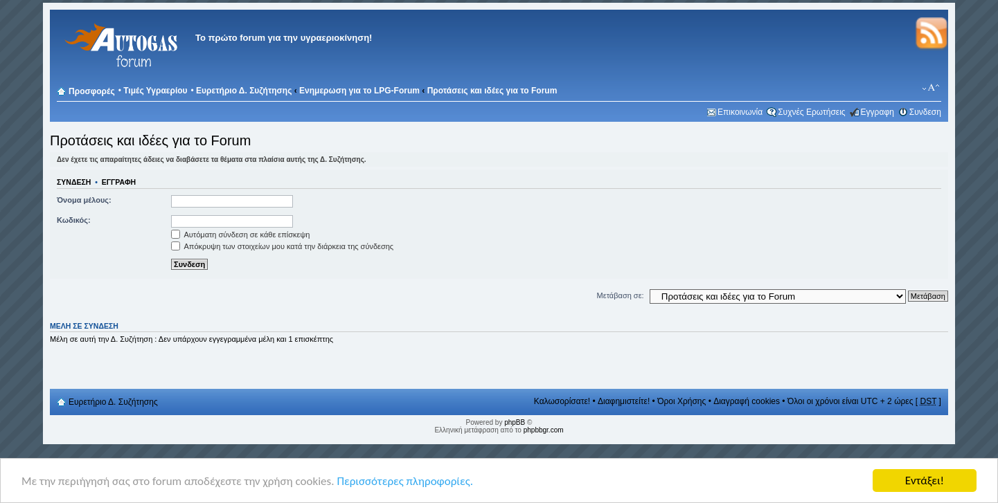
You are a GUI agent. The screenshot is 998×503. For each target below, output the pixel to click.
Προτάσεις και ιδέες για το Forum (492, 90)
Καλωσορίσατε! (562, 401)
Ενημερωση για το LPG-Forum (359, 90)
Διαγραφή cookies (746, 401)
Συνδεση (925, 112)
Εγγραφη (877, 112)
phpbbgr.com (544, 430)
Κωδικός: (74, 220)
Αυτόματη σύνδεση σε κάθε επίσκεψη (240, 234)
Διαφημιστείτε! (624, 401)
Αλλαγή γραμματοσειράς (931, 88)
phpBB (514, 422)
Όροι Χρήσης (681, 401)
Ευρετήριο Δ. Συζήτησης (244, 90)
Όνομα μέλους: (84, 200)
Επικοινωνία (740, 112)
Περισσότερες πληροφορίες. (405, 482)
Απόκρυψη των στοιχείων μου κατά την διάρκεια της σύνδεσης (282, 246)
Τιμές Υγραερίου (155, 90)
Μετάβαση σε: (620, 295)
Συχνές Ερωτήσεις (811, 112)
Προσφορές (92, 91)
